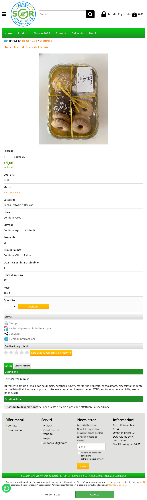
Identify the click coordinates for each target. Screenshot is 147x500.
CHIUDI (144, 481)
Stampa (13, 323)
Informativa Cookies (116, 484)
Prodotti (23, 33)
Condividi (14, 333)
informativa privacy (94, 458)
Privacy (47, 425)
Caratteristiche (22, 365)
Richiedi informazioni (22, 339)
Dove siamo (15, 430)
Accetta (94, 494)
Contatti (12, 425)
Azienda (61, 33)
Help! (92, 33)
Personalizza (52, 494)
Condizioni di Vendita (51, 432)
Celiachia (78, 33)
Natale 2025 (42, 33)
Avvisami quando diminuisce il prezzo (32, 328)
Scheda (8, 365)
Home (8, 33)
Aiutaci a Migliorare (55, 443)
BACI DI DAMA (12, 192)
